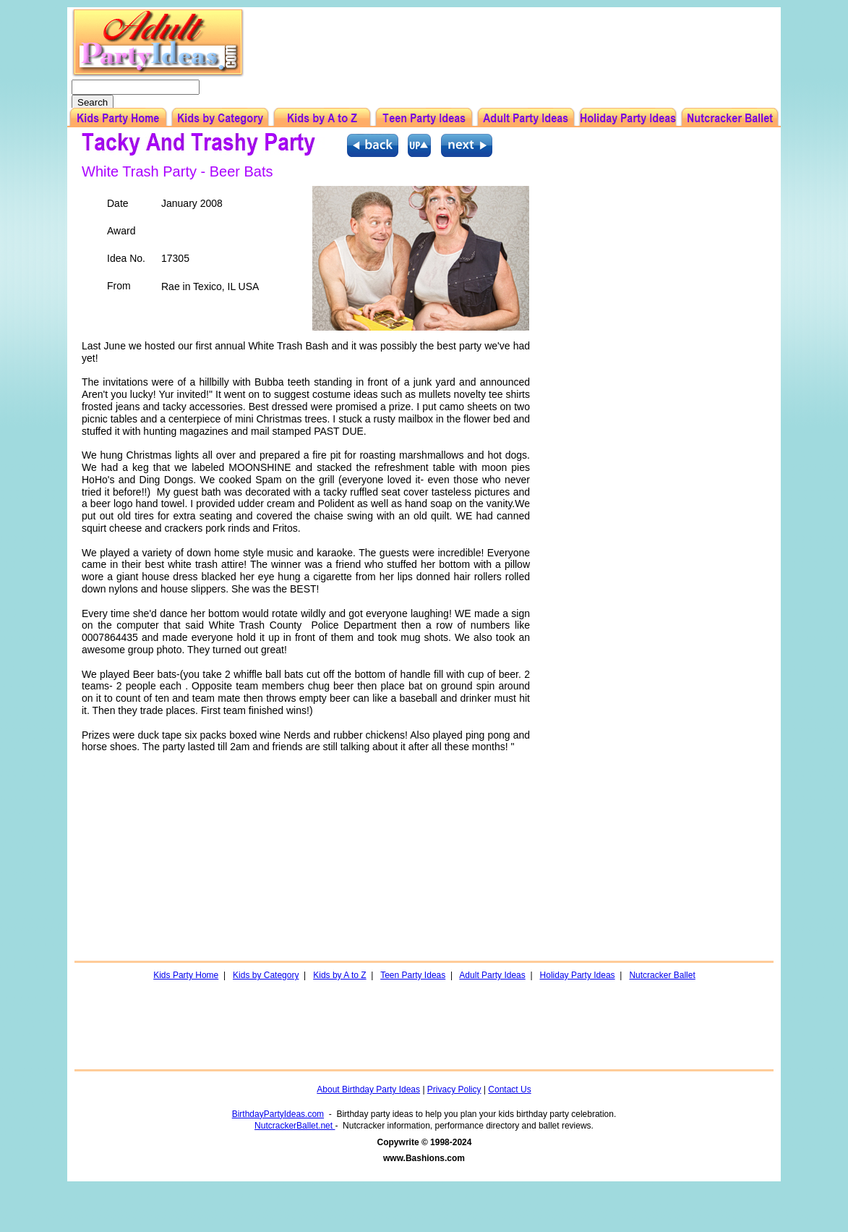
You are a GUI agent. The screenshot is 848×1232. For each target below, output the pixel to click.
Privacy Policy (454, 1089)
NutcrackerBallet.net (294, 1126)
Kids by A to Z (339, 975)
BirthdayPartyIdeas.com (278, 1114)
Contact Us (509, 1089)
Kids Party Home (185, 975)
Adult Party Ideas (492, 975)
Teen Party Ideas (412, 975)
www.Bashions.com (424, 1158)
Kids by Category (266, 975)
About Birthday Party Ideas (368, 1089)
